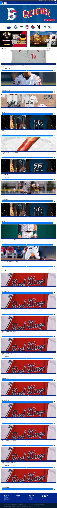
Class (18, 2)
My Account (18, 497)
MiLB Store (30, 497)
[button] (4, 13)
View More (48, 48)
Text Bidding (41, 0)
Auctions (26, 2)
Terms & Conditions (6, 499)
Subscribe (45, 0)
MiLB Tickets (31, 499)
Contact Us (5, 496)
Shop (52, 0)
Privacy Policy (6, 497)
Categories (22, 2)
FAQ (4, 500)
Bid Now (27, 70)
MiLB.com (49, 0)
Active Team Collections (12, 2)
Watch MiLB (31, 498)
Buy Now (30, 2)
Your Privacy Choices (7, 498)
